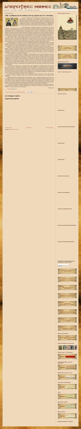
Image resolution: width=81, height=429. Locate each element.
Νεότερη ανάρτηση (8, 127)
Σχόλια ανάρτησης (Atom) (14, 129)
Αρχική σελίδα (6, 10)
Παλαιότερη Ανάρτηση (49, 127)
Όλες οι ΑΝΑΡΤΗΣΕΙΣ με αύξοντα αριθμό (31, 10)
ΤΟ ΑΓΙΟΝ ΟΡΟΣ (14, 10)
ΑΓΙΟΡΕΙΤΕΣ (20, 10)
